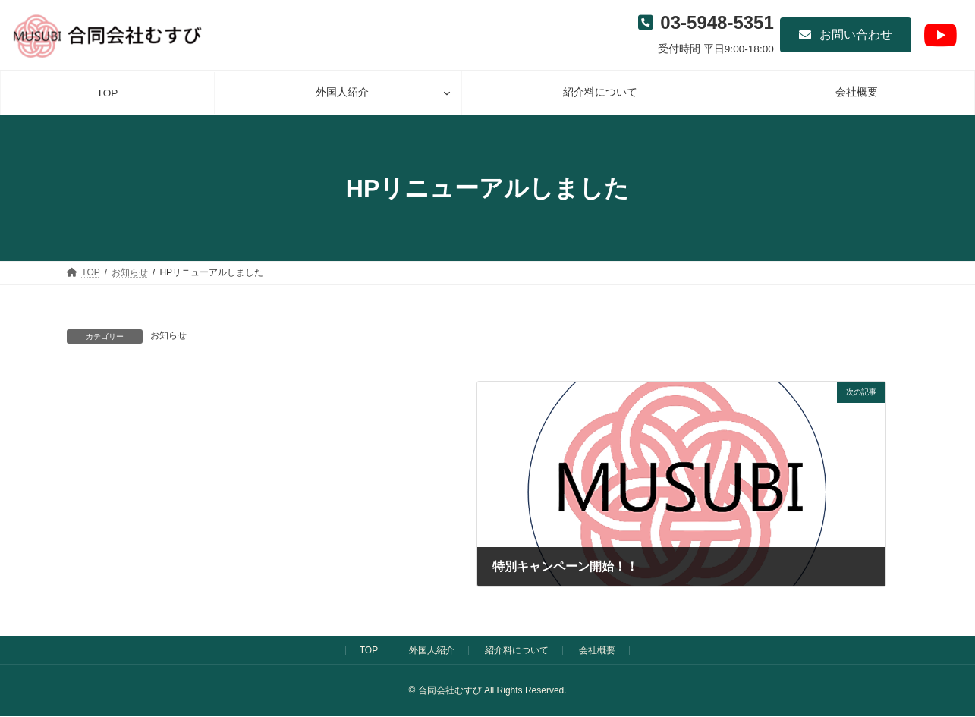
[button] (845, 34)
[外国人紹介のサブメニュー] (447, 92)
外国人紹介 (431, 650)
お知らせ (168, 335)
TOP (369, 650)
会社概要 (597, 650)
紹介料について (517, 650)
